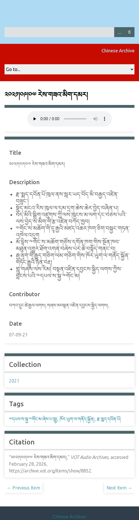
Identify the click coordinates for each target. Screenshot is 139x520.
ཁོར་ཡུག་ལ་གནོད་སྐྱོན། (77, 419)
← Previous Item (23, 487)
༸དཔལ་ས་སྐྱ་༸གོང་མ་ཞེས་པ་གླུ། (33, 419)
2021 (14, 380)
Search (129, 32)
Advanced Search (119, 32)
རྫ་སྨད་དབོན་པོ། (109, 419)
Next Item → (119, 487)
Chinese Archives (69, 516)
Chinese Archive (117, 50)
